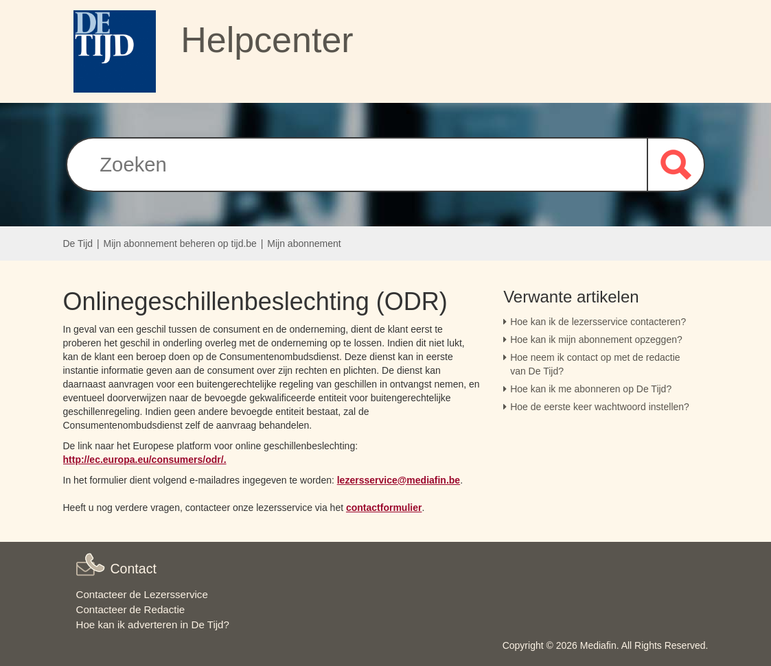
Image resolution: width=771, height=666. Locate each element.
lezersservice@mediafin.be (398, 480)
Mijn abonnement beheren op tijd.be (180, 243)
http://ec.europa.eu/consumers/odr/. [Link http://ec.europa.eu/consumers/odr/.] (145, 459)
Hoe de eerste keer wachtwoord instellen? (599, 406)
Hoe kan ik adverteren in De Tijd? (152, 624)
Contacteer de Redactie (130, 609)
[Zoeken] (356, 164)
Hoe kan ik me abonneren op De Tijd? (590, 388)
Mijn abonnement (304, 243)
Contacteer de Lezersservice (142, 594)
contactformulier (384, 507)
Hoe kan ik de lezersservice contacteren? (598, 321)
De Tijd (78, 243)
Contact (133, 568)
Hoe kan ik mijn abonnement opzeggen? (596, 339)
